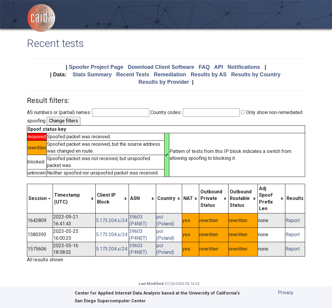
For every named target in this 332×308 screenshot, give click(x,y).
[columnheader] (40, 198)
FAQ (204, 67)
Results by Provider (163, 82)
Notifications (244, 67)
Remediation (170, 75)
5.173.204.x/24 (111, 220)
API (218, 67)
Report (293, 220)
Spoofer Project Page (96, 67)
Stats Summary (92, 75)
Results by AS (208, 75)
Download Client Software (161, 67)
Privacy (285, 292)
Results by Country (256, 75)
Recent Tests (132, 75)
